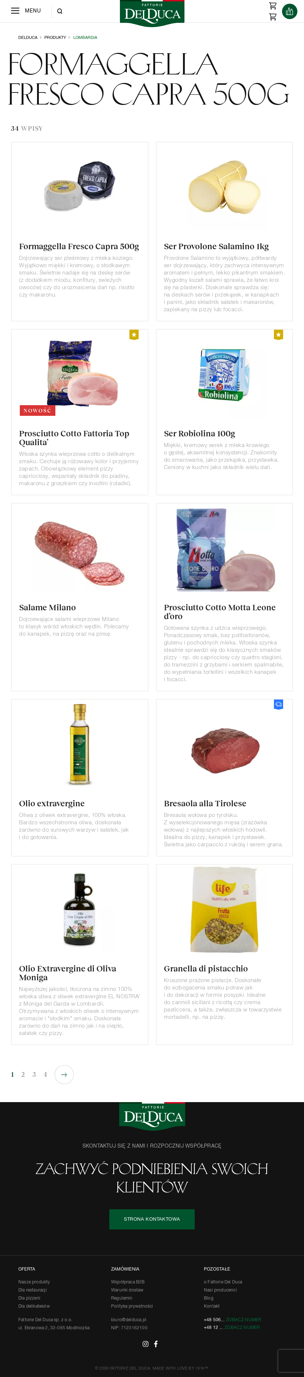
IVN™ (202, 1368)
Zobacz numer (243, 1320)
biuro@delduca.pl (128, 1320)
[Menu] (26, 11)
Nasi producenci (220, 1290)
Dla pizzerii (29, 1298)
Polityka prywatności (132, 1306)
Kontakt (212, 1306)
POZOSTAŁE (217, 1269)
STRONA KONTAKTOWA (152, 1219)
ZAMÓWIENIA (125, 1269)
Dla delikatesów (34, 1306)
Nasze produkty (34, 1282)
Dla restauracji (32, 1290)
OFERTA (26, 1269)
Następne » (64, 1074)
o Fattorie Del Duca (223, 1282)
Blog (208, 1298)
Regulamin (122, 1298)
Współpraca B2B (128, 1282)
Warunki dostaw (127, 1290)
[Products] (289, 11)
